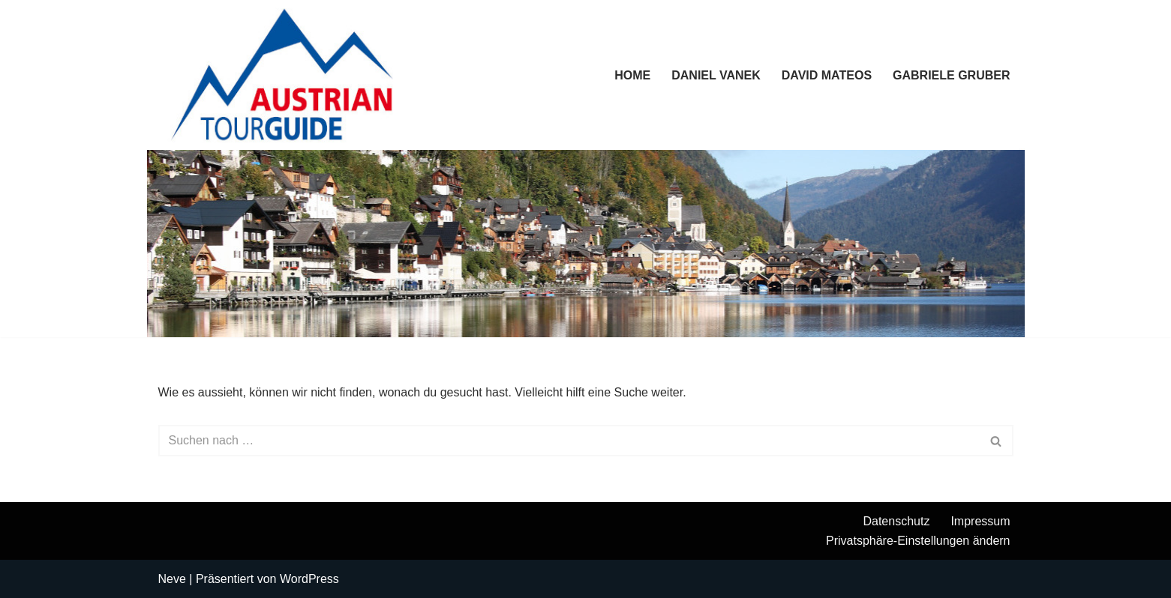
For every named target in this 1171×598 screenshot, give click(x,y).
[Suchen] (569, 440)
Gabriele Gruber (951, 75)
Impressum (980, 521)
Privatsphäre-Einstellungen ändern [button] (918, 540)
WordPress (309, 579)
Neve (172, 579)
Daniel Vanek (716, 75)
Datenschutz (896, 521)
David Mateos (827, 75)
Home (632, 75)
